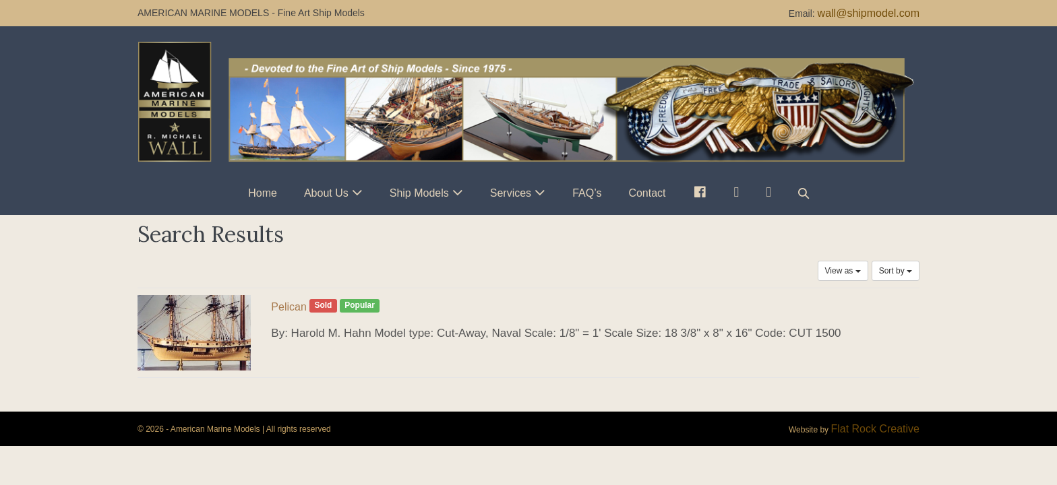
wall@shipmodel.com (868, 13)
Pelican (288, 307)
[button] (803, 193)
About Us (326, 193)
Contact (646, 193)
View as (843, 271)
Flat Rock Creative (875, 428)
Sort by (895, 271)
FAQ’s (586, 193)
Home (262, 193)
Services (510, 193)
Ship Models (419, 193)
